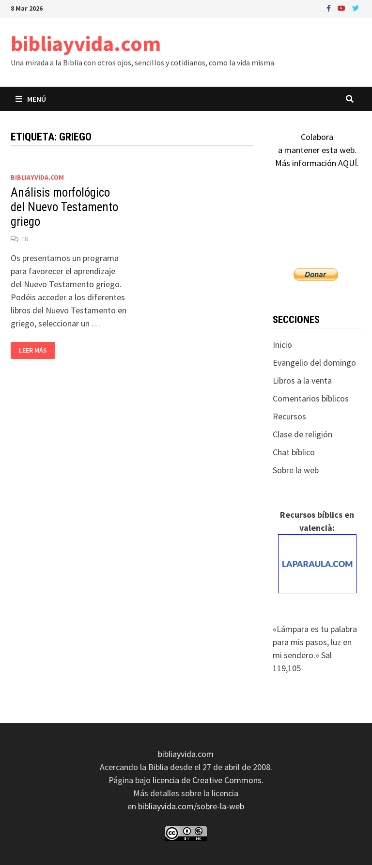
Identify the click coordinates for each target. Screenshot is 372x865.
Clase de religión (302, 434)
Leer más (36, 350)
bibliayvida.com (86, 43)
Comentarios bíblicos (311, 398)
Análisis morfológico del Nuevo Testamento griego (64, 207)
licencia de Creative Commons (207, 780)
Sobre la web (296, 470)
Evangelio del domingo (314, 362)
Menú (31, 99)
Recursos (289, 416)
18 (24, 238)
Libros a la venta (302, 380)
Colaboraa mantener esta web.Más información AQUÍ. (317, 150)
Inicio (282, 344)
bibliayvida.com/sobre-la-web (191, 806)
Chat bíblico (294, 452)
